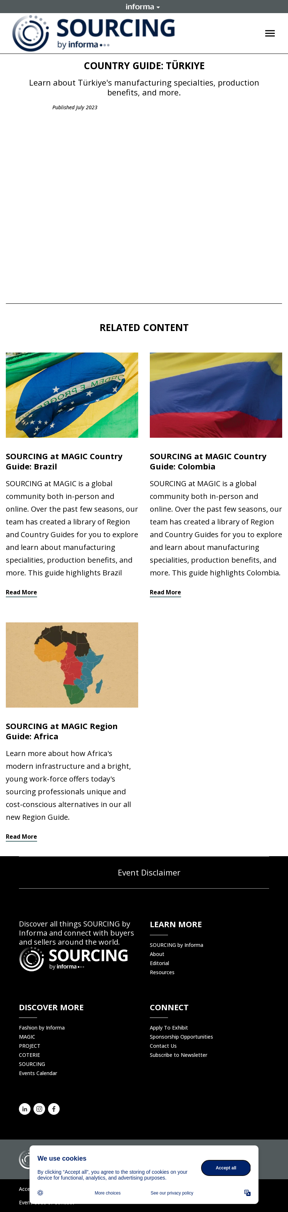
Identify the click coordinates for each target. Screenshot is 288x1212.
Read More (21, 592)
